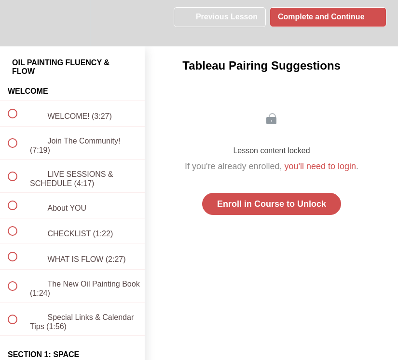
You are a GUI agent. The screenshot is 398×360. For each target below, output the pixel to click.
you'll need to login (321, 166)
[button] (18, 23)
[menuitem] (72, 23)
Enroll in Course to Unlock (271, 204)
